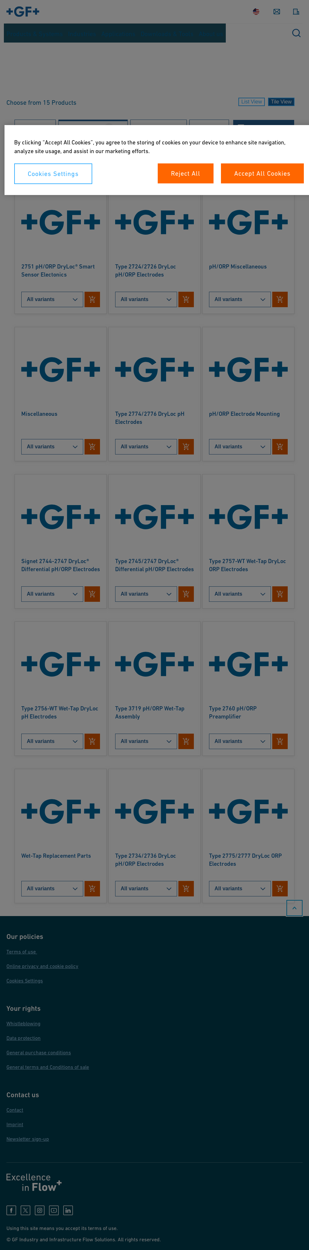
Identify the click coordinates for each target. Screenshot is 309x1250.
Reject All (185, 173)
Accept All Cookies (262, 173)
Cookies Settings (53, 173)
